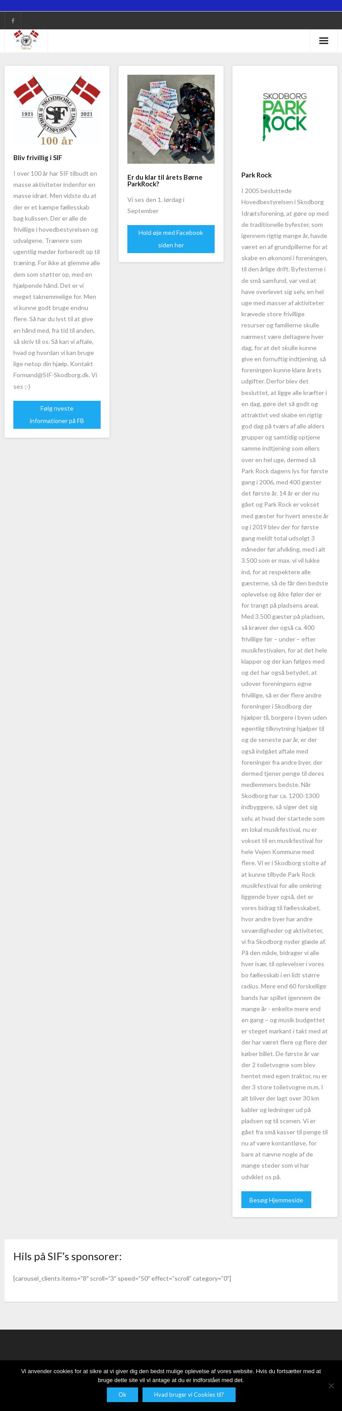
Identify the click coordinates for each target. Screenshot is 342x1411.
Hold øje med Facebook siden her (170, 239)
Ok (122, 1394)
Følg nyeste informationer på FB (57, 414)
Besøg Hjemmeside (276, 1200)
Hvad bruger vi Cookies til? (189, 1394)
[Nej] (330, 1385)
